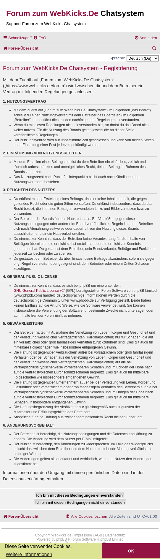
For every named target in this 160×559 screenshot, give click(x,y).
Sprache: (117, 58)
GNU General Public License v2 (39, 291)
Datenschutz (115, 535)
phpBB (61, 539)
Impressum (83, 535)
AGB (98, 535)
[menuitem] (39, 38)
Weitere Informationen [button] (29, 554)
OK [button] (131, 551)
